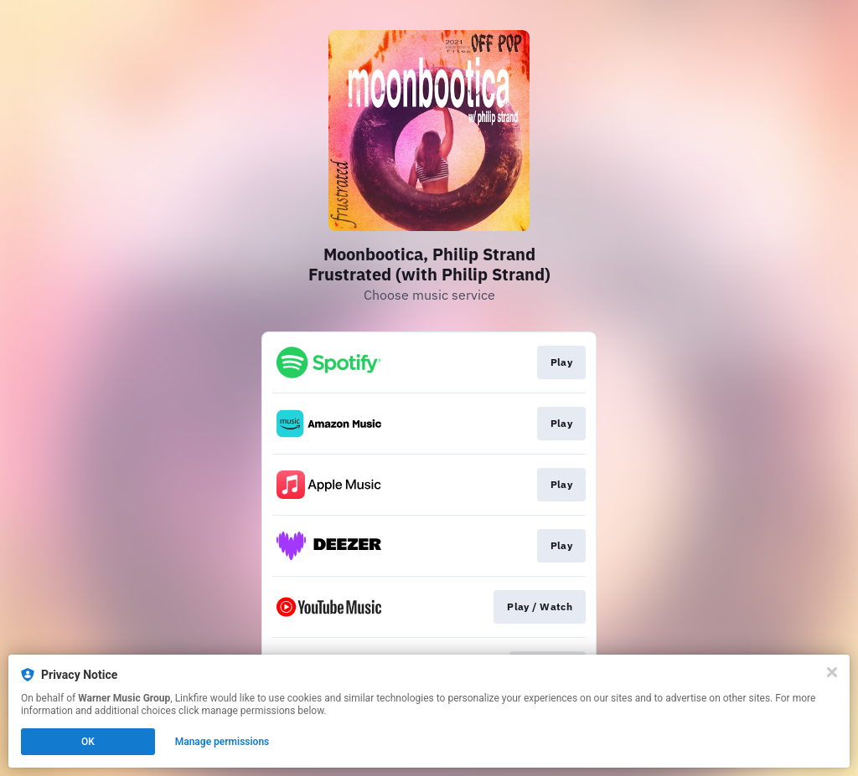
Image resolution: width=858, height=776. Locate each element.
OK (88, 742)
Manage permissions (222, 742)
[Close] (832, 672)
